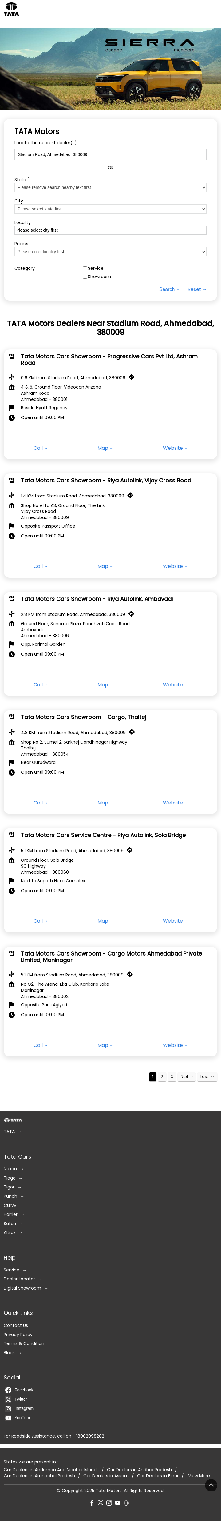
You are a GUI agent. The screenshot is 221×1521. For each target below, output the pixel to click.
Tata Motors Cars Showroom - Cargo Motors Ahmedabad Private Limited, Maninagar (111, 956)
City (18, 201)
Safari (10, 1224)
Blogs (9, 1353)
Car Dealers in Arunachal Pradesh (39, 1476)
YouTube (18, 1418)
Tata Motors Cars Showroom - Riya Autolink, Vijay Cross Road (106, 480)
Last (204, 1076)
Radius (21, 244)
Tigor (9, 1187)
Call (38, 448)
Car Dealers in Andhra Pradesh (139, 1470)
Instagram (19, 1409)
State (21, 179)
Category (24, 268)
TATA (9, 1132)
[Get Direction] (133, 379)
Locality (22, 223)
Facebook (19, 1390)
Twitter (16, 1399)
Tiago (10, 1178)
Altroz (10, 1233)
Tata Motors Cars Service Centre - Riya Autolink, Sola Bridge (103, 835)
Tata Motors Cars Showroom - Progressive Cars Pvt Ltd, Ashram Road (109, 359)
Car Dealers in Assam (106, 1476)
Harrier (11, 1214)
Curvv (10, 1205)
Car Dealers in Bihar (158, 1476)
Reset (194, 289)
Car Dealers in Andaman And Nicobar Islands (51, 1470)
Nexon (10, 1169)
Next (184, 1076)
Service (96, 268)
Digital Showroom (22, 1288)
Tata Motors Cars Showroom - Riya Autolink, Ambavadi (97, 598)
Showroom (99, 277)
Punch (10, 1196)
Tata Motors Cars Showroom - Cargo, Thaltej (83, 717)
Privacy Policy (18, 1334)
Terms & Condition (24, 1344)
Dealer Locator (19, 1279)
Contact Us (16, 1325)
